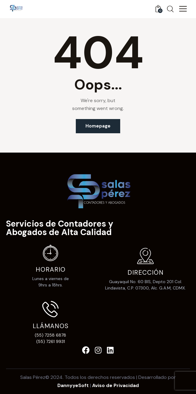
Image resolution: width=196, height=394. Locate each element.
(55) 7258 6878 (50, 335)
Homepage (98, 126)
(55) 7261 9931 (50, 341)
